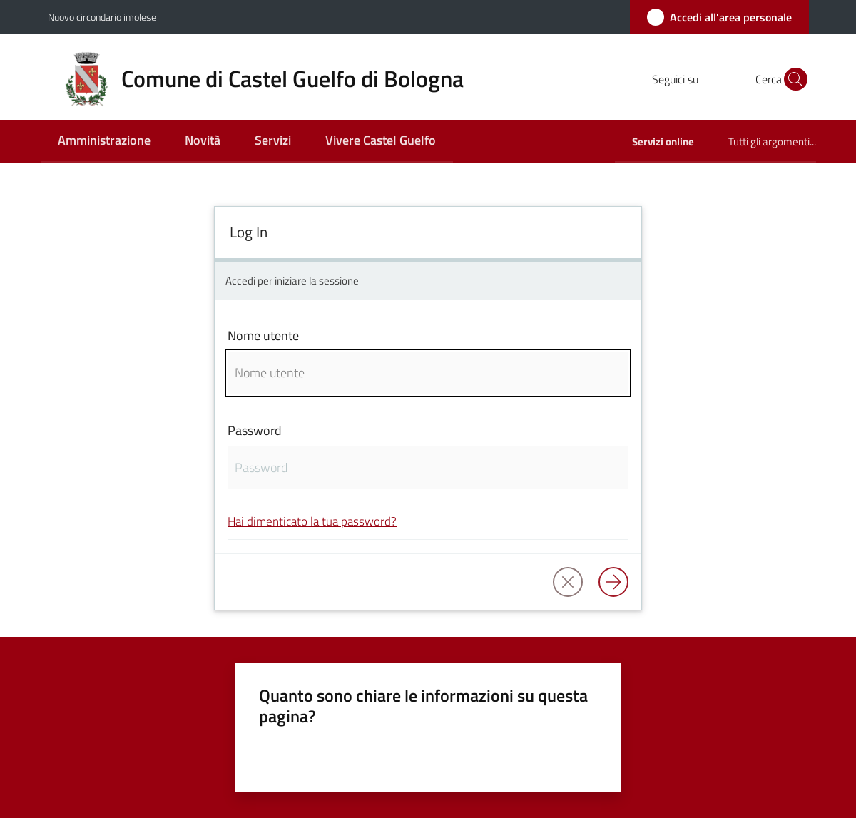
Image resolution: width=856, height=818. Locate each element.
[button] (792, 79)
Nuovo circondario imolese (102, 16)
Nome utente (263, 335)
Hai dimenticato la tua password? (312, 521)
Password (255, 430)
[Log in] (613, 582)
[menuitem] (104, 141)
